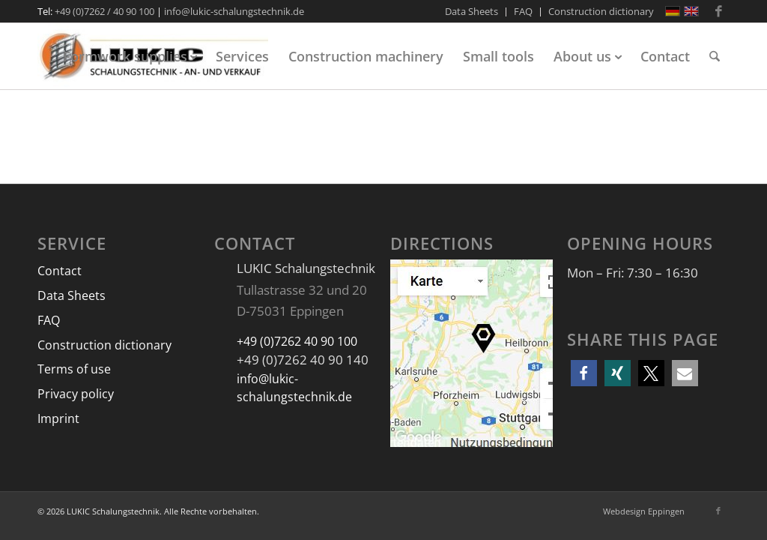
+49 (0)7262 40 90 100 (297, 341)
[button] (584, 373)
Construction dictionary (104, 345)
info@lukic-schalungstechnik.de (234, 11)
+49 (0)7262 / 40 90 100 (104, 11)
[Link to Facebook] (718, 11)
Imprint (58, 418)
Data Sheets (71, 295)
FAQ (48, 320)
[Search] (715, 56)
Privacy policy (75, 394)
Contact (59, 270)
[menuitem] (471, 12)
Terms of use (74, 369)
